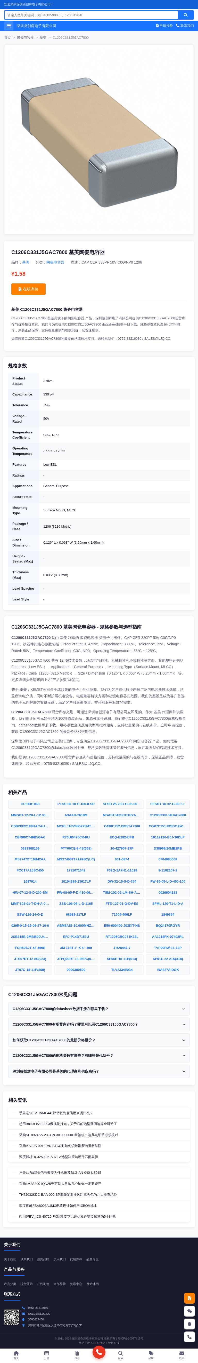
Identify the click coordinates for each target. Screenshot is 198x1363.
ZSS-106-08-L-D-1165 (76, 904)
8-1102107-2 (167, 870)
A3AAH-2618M (76, 815)
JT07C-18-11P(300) (30, 970)
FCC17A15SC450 (30, 870)
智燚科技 (113, 1342)
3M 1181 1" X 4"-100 (76, 948)
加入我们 (59, 1259)
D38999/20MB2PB (168, 848)
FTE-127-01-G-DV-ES (121, 904)
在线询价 (28, 289)
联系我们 (185, 26)
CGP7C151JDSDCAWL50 (168, 826)
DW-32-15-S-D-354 (122, 881)
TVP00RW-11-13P (168, 948)
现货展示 (26, 1284)
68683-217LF (76, 914)
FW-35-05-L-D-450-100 (167, 881)
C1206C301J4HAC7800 (168, 815)
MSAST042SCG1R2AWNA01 (123, 815)
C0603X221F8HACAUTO (30, 826)
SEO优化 (99, 1342)
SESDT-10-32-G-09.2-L (168, 804)
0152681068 (30, 804)
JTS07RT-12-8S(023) (30, 959)
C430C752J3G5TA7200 (122, 826)
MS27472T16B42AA (30, 859)
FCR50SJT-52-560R (30, 948)
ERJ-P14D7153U (76, 937)
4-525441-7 (122, 948)
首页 (7, 37)
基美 (43, 37)
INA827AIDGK (168, 970)
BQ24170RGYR (168, 926)
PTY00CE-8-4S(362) (76, 848)
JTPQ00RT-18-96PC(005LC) (77, 959)
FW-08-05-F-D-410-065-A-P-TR (77, 892)
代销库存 (76, 1259)
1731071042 (76, 870)
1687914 (30, 881)
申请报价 (164, 26)
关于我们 (10, 1259)
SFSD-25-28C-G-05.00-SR (123, 804)
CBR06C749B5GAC (30, 837)
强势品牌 (43, 1259)
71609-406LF (122, 914)
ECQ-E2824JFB (122, 837)
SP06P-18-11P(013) (122, 959)
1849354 (168, 914)
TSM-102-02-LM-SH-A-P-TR (123, 892)
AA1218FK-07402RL (168, 937)
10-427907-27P (122, 848)
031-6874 (122, 859)
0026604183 (168, 892)
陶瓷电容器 (25, 37)
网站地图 (92, 1284)
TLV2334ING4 (122, 970)
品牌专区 (92, 1259)
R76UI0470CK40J (76, 837)
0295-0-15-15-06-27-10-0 (30, 926)
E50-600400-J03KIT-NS (122, 926)
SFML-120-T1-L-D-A (168, 904)
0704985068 (168, 859)
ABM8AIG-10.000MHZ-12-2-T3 (77, 926)
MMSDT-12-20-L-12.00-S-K (31, 815)
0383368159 (30, 848)
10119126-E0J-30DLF (167, 837)
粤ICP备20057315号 (130, 1338)
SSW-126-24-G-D (30, 914)
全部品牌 (59, 1284)
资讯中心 (76, 1284)
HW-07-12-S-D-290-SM (30, 892)
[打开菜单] (8, 25)
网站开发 (84, 1342)
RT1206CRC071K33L (121, 937)
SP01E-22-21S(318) (168, 959)
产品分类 (10, 1284)
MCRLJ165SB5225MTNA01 (77, 826)
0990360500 (76, 970)
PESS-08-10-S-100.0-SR (76, 804)
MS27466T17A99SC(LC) (76, 859)
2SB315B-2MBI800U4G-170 (31, 937)
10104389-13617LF (76, 881)
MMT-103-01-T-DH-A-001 (30, 904)
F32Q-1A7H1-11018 (122, 870)
